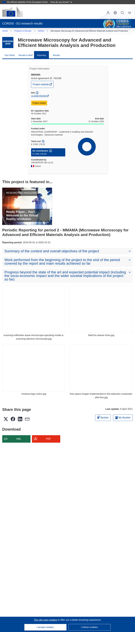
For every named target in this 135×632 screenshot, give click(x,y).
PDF (48, 439)
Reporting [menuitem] (41, 56)
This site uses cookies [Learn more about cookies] (46, 620)
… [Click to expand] (7, 31)
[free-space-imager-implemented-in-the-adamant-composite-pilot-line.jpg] (101, 368)
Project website (41, 85)
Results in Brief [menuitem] (26, 56)
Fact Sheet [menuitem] (10, 56)
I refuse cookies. (89, 627)
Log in (108, 13)
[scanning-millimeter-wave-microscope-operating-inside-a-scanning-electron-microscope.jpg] (33, 309)
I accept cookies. (45, 627)
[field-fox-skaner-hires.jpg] (101, 309)
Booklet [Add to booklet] (103, 417)
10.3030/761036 (38, 96)
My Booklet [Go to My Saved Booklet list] (122, 418)
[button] (115, 12)
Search (122, 13)
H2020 (42, 31)
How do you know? (61, 2)
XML (18, 439)
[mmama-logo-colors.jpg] (33, 368)
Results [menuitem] (56, 56)
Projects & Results (23, 31)
